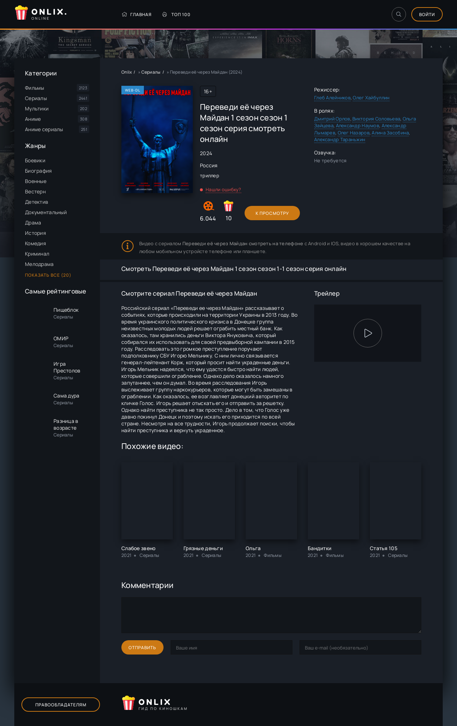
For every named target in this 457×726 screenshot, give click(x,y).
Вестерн (35, 191)
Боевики (35, 160)
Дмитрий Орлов (332, 118)
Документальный (46, 212)
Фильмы (34, 87)
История (35, 232)
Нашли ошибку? (223, 189)
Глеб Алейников (332, 97)
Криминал (37, 253)
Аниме (33, 118)
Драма (33, 222)
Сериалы (36, 98)
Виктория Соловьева (376, 118)
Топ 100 (176, 14)
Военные (35, 181)
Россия (209, 165)
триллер (209, 175)
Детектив (36, 201)
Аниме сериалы (44, 129)
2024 (206, 153)
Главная (136, 14)
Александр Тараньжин (339, 139)
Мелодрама (39, 264)
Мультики (37, 108)
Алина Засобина (390, 132)
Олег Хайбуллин (371, 97)
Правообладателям (60, 705)
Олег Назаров (354, 132)
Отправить (142, 647)
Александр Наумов (357, 125)
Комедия (35, 243)
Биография (38, 170)
